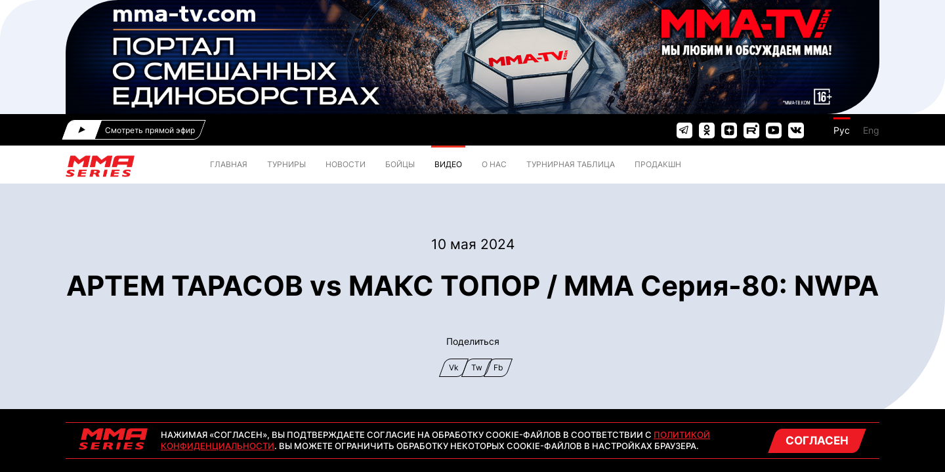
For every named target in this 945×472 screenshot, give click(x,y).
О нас (494, 164)
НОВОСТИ (346, 164)
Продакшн (658, 164)
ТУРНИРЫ (286, 164)
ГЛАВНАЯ (228, 164)
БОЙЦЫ (400, 164)
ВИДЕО (448, 164)
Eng (871, 130)
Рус (841, 130)
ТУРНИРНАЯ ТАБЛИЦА (570, 164)
